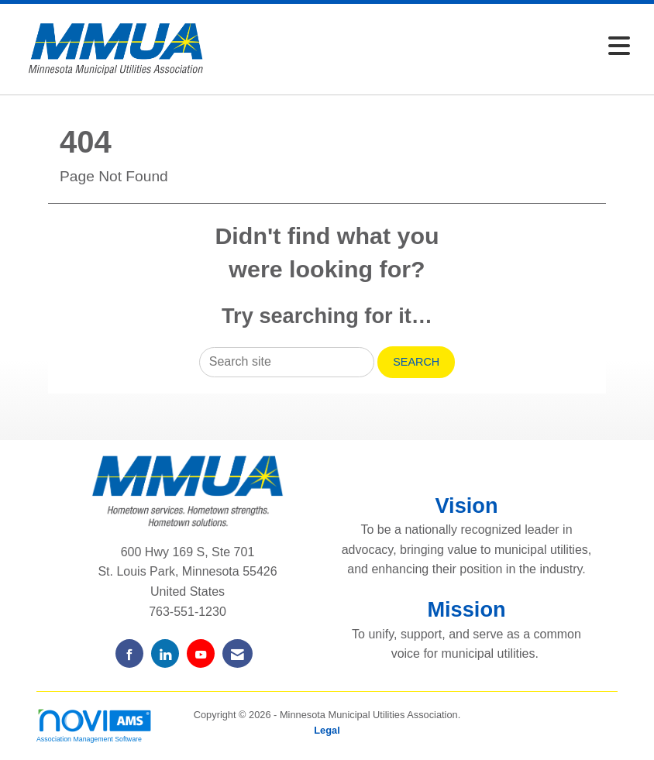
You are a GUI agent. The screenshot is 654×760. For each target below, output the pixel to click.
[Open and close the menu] (429, 46)
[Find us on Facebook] (129, 653)
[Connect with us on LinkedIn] (165, 653)
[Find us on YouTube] (201, 653)
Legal (326, 730)
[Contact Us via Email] (237, 653)
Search (416, 362)
